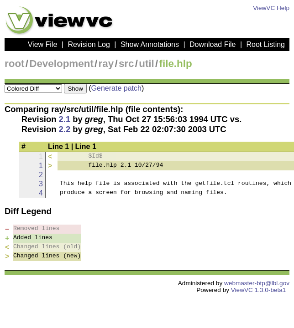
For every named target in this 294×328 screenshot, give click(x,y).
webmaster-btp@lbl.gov (256, 283)
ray (106, 63)
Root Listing (266, 44)
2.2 (65, 129)
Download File (212, 44)
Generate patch (116, 88)
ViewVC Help (271, 8)
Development (61, 63)
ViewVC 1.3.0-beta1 (258, 290)
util (146, 63)
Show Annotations (150, 44)
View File (43, 44)
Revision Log (89, 44)
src (126, 63)
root (15, 63)
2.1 (65, 119)
